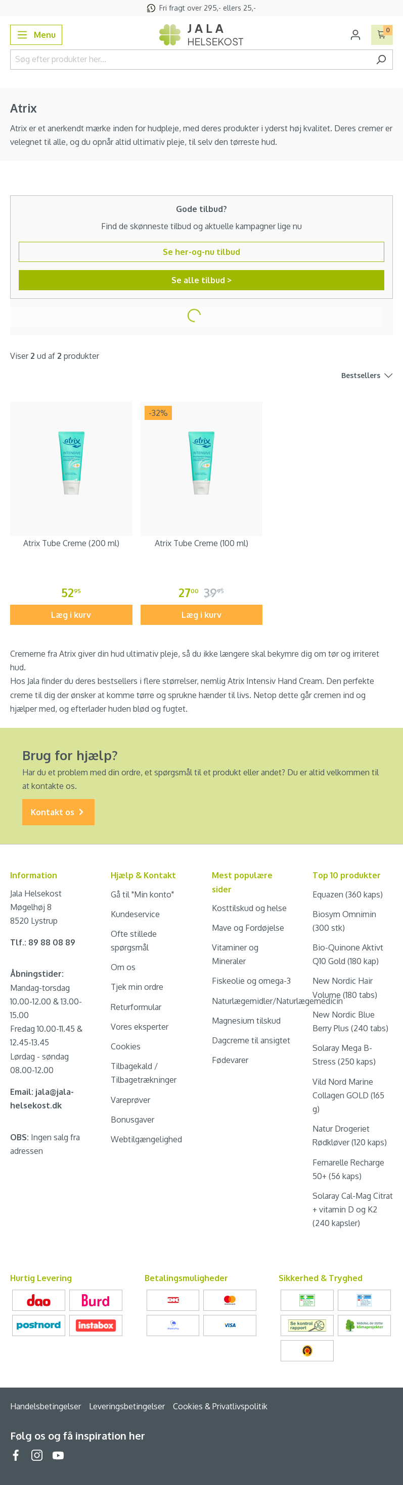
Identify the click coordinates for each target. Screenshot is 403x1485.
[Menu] (36, 35)
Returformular (136, 1007)
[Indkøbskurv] (382, 35)
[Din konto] (355, 34)
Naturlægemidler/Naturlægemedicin (277, 1001)
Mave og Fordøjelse (248, 928)
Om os (123, 967)
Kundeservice (135, 914)
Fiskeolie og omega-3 (251, 981)
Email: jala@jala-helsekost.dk (42, 1098)
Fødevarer (230, 1060)
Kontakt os (58, 812)
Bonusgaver (132, 1120)
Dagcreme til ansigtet (251, 1040)
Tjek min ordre (137, 987)
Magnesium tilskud (246, 1021)
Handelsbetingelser (45, 1406)
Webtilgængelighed (146, 1139)
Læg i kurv (71, 615)
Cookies (126, 1046)
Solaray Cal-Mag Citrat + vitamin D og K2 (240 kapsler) (352, 1209)
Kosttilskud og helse (249, 908)
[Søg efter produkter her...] (190, 59)
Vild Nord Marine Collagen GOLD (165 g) (348, 1095)
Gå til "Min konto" (142, 894)
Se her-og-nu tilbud (201, 252)
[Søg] (381, 59)
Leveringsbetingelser (127, 1406)
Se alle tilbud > (201, 280)
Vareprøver (130, 1100)
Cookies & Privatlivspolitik (220, 1406)
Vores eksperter (139, 1027)
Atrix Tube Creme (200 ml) (71, 543)
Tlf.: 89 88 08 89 (42, 942)
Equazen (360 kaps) (347, 894)
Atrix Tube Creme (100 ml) (201, 543)
